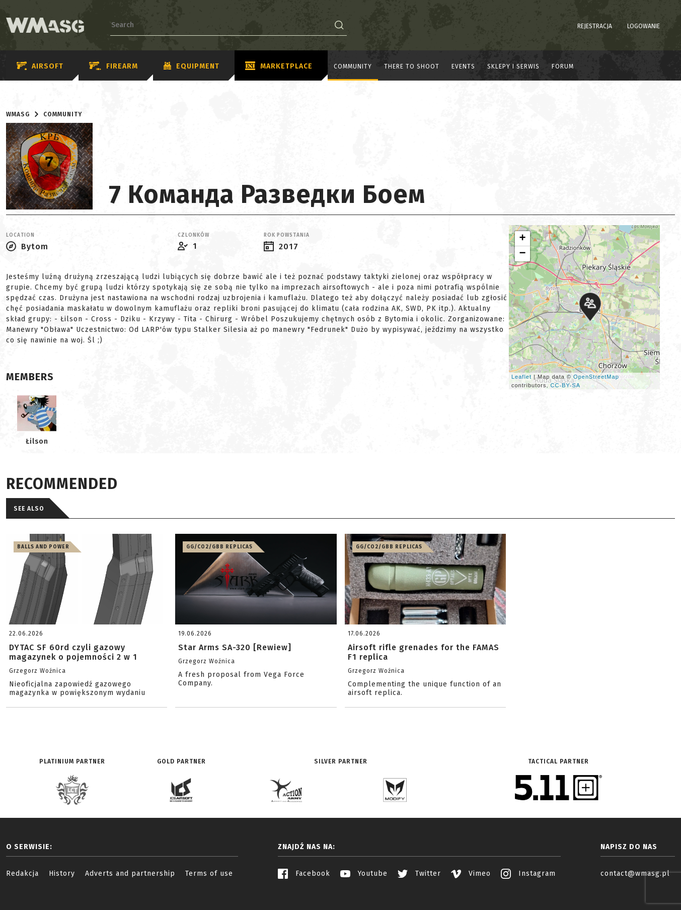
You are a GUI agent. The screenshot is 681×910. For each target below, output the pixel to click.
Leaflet (521, 377)
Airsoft (40, 66)
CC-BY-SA (566, 385)
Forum (563, 66)
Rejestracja (569, 26)
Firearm (113, 66)
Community (353, 66)
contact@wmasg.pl (635, 873)
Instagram (528, 873)
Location (20, 235)
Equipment (191, 66)
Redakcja (22, 873)
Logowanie (617, 26)
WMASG (18, 114)
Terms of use (209, 873)
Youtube (364, 873)
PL (655, 26)
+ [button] (522, 238)
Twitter (419, 873)
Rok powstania (287, 235)
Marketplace (279, 66)
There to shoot (411, 66)
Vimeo (471, 873)
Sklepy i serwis (513, 66)
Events (463, 66)
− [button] (522, 253)
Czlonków (193, 235)
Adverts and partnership (130, 873)
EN (668, 26)
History (62, 873)
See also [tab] (29, 508)
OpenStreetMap (596, 377)
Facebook (304, 873)
